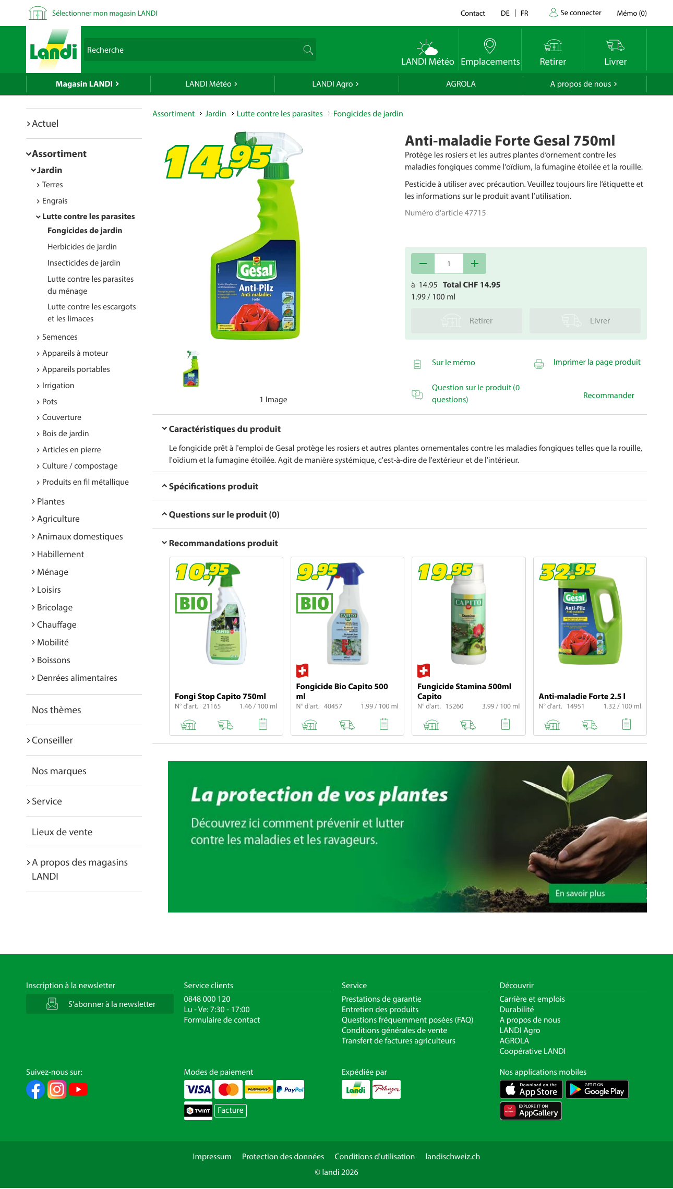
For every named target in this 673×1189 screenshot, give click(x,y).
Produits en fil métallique (85, 482)
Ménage (52, 572)
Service (47, 801)
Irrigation (58, 385)
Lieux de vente (62, 831)
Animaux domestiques (80, 536)
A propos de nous (580, 84)
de (505, 13)
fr (524, 13)
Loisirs (49, 589)
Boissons (53, 660)
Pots (49, 402)
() (632, 13)
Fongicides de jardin (85, 230)
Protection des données (283, 1156)
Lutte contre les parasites (88, 216)
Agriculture (58, 518)
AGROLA (461, 84)
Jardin (50, 170)
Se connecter (580, 12)
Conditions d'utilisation (374, 1156)
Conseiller (52, 740)
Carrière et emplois (533, 999)
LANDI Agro (332, 84)
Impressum (212, 1156)
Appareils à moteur (75, 353)
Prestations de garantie (382, 999)
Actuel (45, 123)
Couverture (61, 417)
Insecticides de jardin (84, 263)
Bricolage (55, 607)
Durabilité (517, 1009)
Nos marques (59, 770)
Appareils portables (76, 369)
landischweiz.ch (453, 1156)
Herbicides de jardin (82, 247)
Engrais (55, 201)
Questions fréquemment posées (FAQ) (408, 1020)
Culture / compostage (80, 466)
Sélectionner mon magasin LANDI (105, 13)
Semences (60, 337)
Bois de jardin (65, 433)
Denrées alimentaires (77, 677)
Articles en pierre (71, 450)
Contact (473, 13)
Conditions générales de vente (394, 1030)
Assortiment (59, 153)
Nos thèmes (56, 709)
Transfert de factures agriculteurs (398, 1041)
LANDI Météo (208, 84)
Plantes (51, 501)
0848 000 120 (207, 999)
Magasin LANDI (84, 84)
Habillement (60, 554)
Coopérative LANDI (533, 1051)
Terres (52, 184)
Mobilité (53, 642)
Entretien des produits (380, 1009)
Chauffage (57, 624)
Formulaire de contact (222, 1020)
